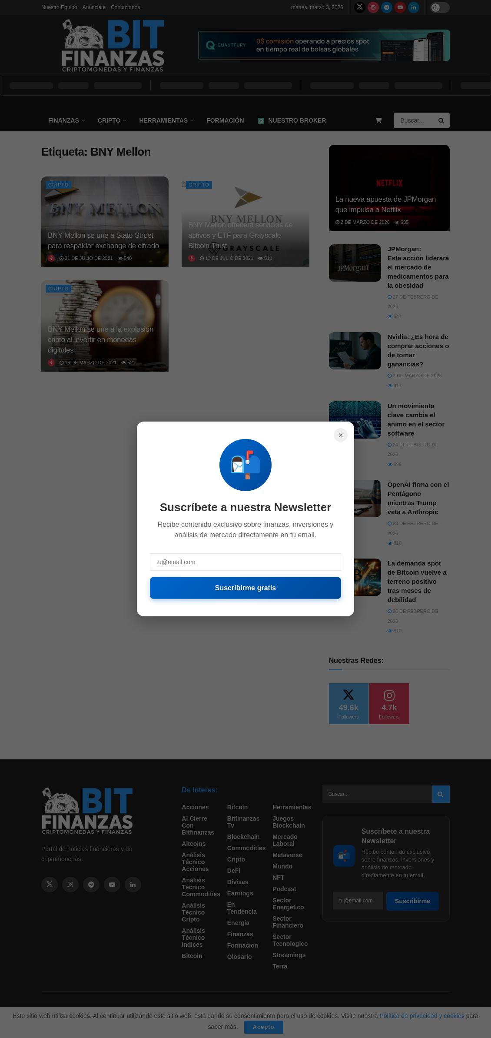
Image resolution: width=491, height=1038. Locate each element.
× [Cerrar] (340, 435)
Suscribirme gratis (245, 588)
